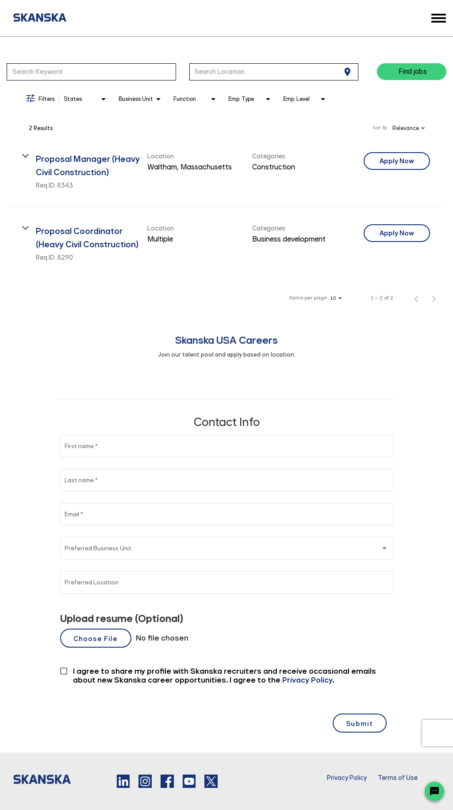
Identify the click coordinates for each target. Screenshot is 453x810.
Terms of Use (398, 778)
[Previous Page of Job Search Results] (416, 298)
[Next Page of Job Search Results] (434, 298)
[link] (226, 170)
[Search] (411, 71)
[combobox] (91, 71)
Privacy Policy (347, 778)
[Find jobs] (411, 71)
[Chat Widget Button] (434, 791)
